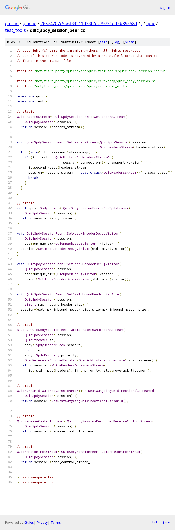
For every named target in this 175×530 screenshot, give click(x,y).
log (116, 42)
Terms (56, 522)
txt (155, 522)
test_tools (15, 30)
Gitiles (29, 522)
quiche (12, 23)
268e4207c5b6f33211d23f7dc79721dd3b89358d (88, 23)
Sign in (165, 7)
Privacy (42, 522)
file (104, 42)
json (166, 522)
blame (130, 42)
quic (150, 23)
